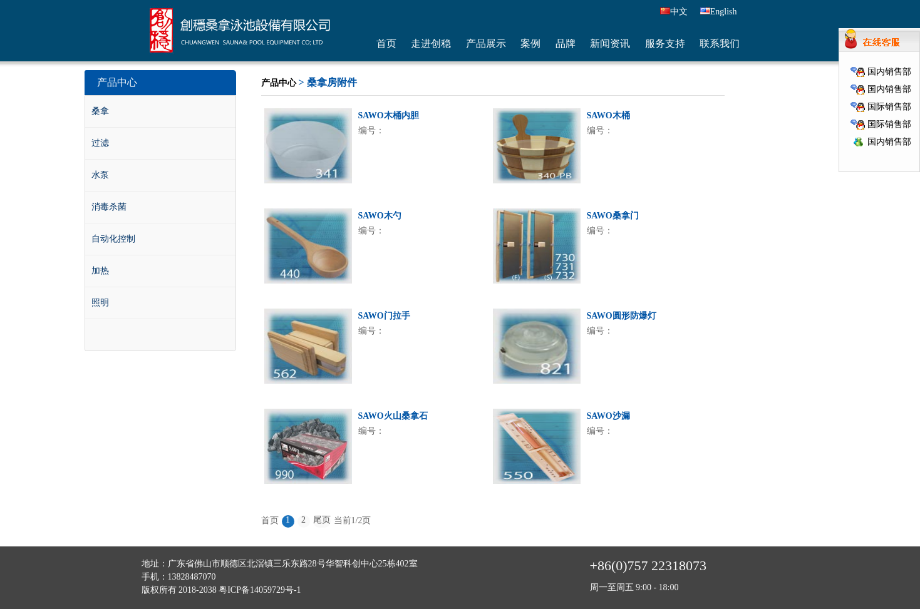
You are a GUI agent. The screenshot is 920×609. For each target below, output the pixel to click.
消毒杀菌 (109, 207)
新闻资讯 (610, 43)
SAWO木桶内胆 (388, 115)
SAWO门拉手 (384, 315)
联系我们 (720, 43)
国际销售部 (880, 106)
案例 (530, 43)
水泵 (100, 175)
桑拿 (100, 111)
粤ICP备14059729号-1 (260, 590)
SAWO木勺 (379, 215)
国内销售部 (880, 71)
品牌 (566, 43)
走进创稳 (431, 43)
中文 (674, 11)
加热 (100, 270)
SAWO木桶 (608, 115)
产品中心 (278, 83)
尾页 (322, 520)
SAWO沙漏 (608, 416)
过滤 (100, 143)
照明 (100, 302)
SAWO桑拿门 (613, 215)
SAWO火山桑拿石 (393, 416)
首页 (386, 43)
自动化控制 (113, 238)
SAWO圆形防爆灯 (621, 315)
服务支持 (665, 43)
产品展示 (486, 43)
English (718, 11)
